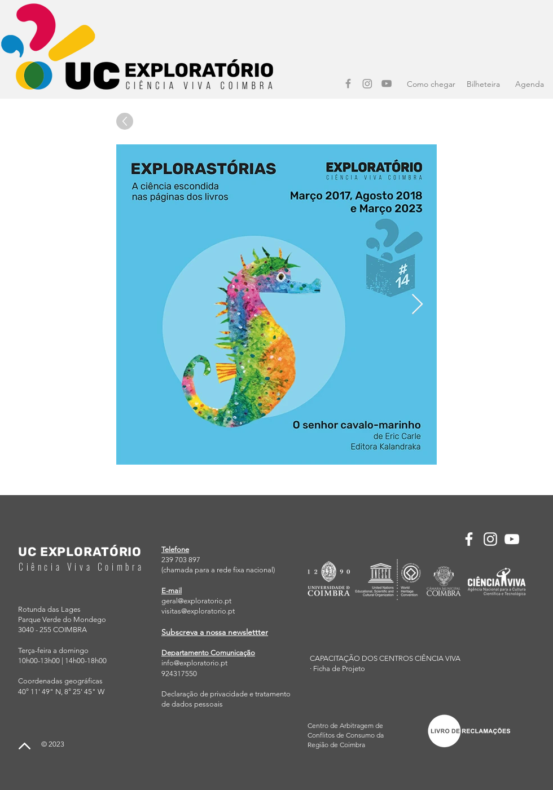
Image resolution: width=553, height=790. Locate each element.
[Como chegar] (431, 84)
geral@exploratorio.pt (196, 601)
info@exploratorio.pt (194, 663)
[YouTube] (386, 83)
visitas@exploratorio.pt (198, 611)
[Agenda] (529, 84)
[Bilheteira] (483, 84)
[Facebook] (348, 83)
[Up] (124, 121)
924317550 (179, 673)
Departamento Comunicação (208, 652)
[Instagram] (367, 83)
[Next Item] (417, 305)
